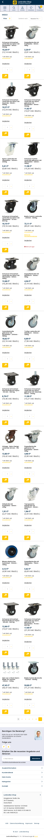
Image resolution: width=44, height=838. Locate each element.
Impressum (29, 823)
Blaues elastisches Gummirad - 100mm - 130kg (9, 563)
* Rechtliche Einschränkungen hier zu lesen (14, 762)
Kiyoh (36, 836)
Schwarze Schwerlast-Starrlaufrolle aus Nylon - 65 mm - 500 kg (10, 620)
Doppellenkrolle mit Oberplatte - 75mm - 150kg (31, 563)
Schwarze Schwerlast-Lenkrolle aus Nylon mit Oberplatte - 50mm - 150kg (10, 276)
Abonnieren (36, 758)
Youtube (8, 746)
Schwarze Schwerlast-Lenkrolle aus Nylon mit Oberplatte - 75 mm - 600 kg (10, 218)
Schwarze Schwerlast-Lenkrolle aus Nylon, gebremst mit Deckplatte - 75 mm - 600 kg (32, 622)
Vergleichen (5, 64)
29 (36, 719)
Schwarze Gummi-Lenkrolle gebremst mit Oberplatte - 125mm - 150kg (33, 161)
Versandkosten (6, 58)
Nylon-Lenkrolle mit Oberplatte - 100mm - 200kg (10, 160)
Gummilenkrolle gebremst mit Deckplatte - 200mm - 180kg (10, 333)
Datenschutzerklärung (17, 823)
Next (40, 719)
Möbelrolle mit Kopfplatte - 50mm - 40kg (9, 505)
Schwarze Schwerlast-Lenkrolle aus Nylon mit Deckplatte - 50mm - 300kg (10, 45)
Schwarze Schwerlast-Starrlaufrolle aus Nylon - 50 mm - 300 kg (10, 390)
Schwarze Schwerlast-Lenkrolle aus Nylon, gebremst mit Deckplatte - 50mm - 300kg (32, 103)
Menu (4, 8)
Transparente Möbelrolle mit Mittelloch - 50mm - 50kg (31, 506)
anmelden (22, 8)
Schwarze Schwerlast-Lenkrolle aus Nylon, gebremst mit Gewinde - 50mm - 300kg (33, 391)
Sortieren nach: (23, 18)
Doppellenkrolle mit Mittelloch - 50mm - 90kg (31, 275)
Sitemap (36, 823)
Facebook (4, 746)
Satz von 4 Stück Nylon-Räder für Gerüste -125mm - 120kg (11, 679)
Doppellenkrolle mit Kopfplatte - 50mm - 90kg (31, 44)
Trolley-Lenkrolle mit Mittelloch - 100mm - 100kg (32, 332)
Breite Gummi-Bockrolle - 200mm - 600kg (33, 678)
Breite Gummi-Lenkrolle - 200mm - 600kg (33, 217)
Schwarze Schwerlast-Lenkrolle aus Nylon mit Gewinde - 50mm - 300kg (10, 102)
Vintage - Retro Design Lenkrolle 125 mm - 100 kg (10, 448)
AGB (6, 823)
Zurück (2, 2)
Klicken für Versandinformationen (30, 235)
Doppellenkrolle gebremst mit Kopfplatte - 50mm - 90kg (31, 449)
